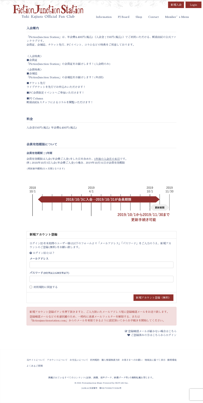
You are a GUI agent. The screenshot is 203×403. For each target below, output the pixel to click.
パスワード (50, 273)
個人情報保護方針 (110, 360)
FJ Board (123, 17)
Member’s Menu (177, 17)
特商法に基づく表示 (155, 360)
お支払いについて (79, 360)
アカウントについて (57, 360)
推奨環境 (171, 360)
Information (104, 17)
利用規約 (38, 287)
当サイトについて (36, 360)
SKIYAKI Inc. (121, 383)
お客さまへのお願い (132, 360)
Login (193, 5)
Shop (139, 17)
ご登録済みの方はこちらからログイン (153, 335)
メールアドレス (39, 258)
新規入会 (176, 5)
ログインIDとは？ (44, 253)
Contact (153, 17)
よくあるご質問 (35, 366)
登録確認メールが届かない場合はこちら (152, 331)
